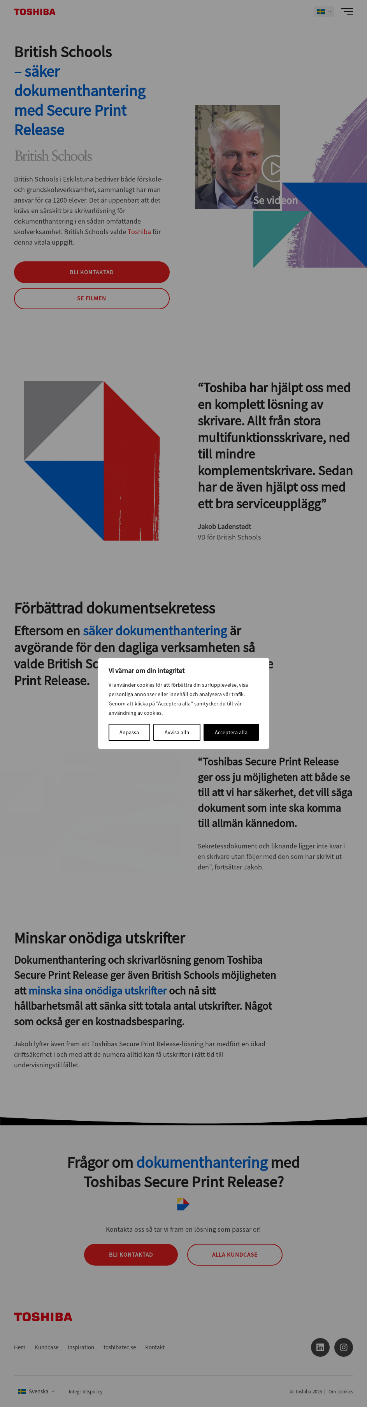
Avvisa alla (177, 732)
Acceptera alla (231, 732)
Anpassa (129, 732)
